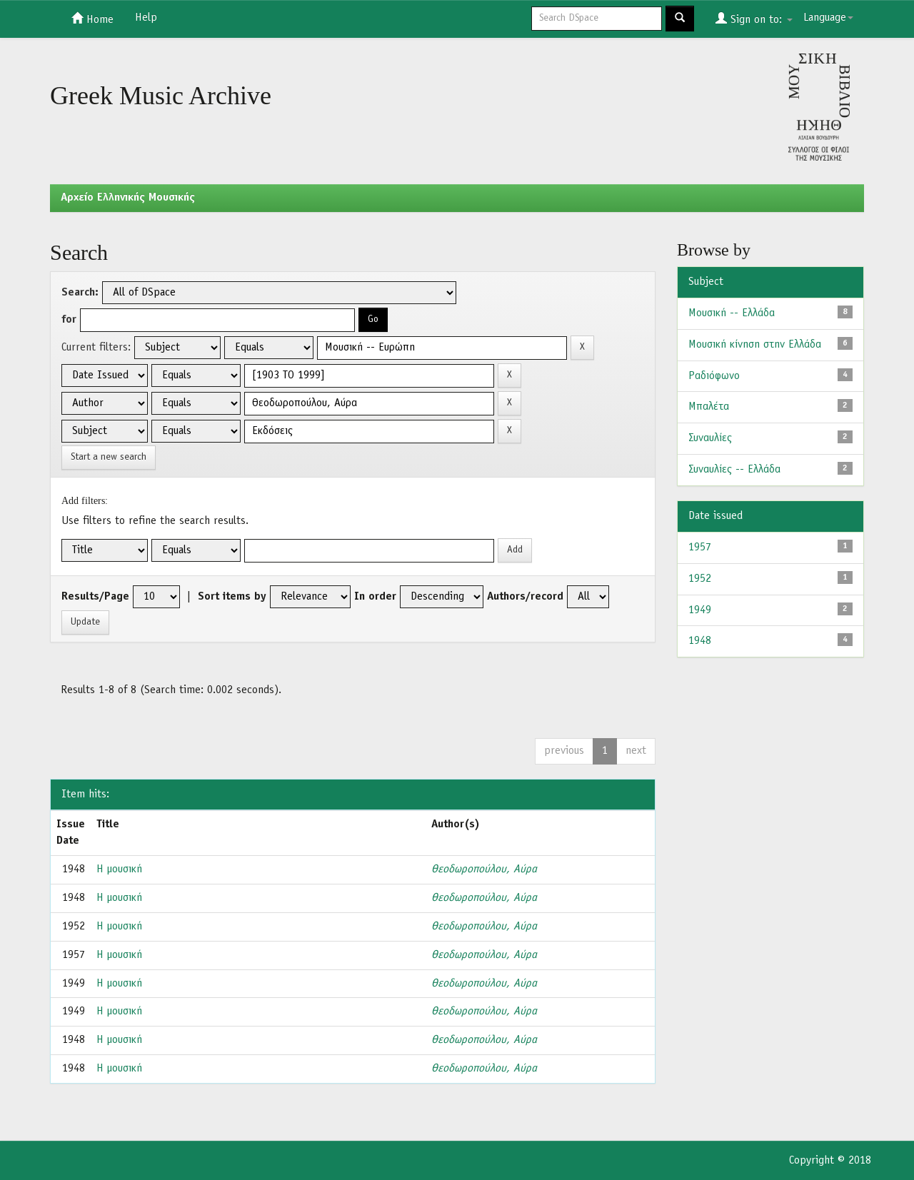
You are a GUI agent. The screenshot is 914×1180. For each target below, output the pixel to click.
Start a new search (108, 457)
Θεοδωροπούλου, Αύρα (484, 869)
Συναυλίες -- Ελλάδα (734, 469)
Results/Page (95, 596)
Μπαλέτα (708, 407)
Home (92, 18)
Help (146, 18)
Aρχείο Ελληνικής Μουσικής (128, 197)
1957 (699, 547)
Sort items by (232, 596)
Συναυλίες (710, 438)
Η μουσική (119, 869)
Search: (80, 292)
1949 (699, 610)
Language (828, 18)
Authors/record (525, 596)
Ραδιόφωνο (714, 376)
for (68, 320)
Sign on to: (754, 18)
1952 (699, 579)
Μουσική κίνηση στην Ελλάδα (754, 345)
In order (375, 596)
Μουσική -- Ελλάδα (731, 313)
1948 (699, 641)
